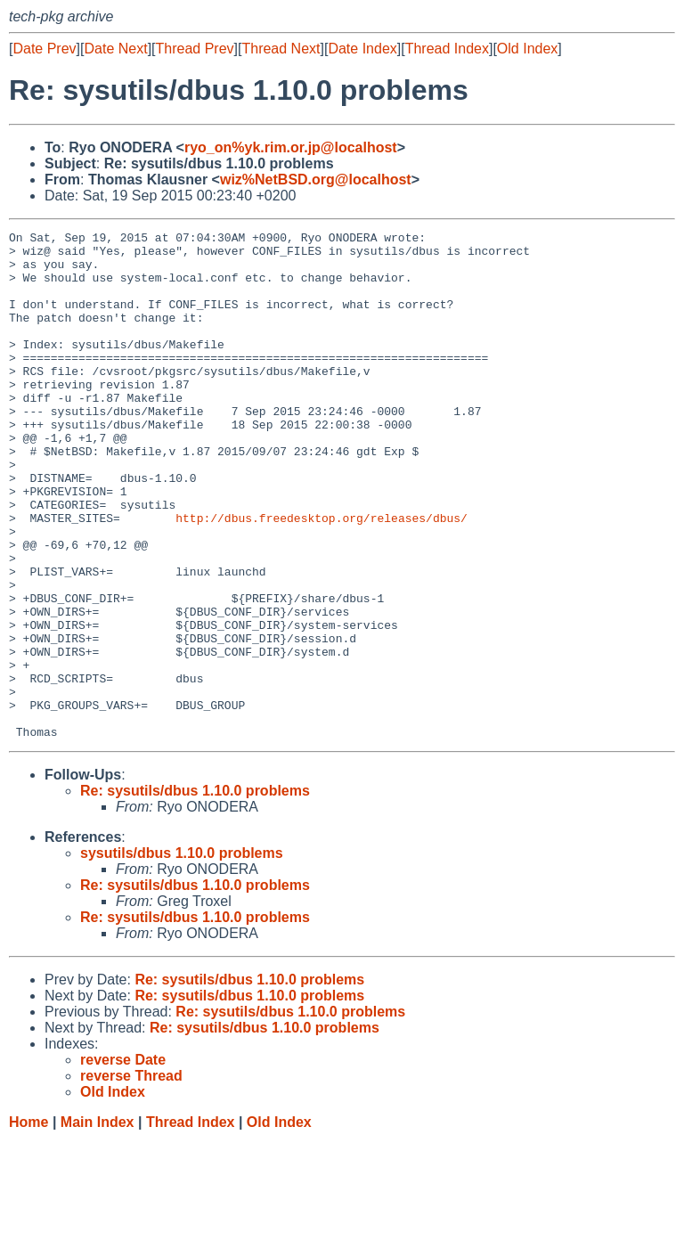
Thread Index (447, 48)
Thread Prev (195, 48)
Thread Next (280, 48)
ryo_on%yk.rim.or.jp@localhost (290, 147)
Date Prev (44, 48)
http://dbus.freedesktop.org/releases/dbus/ (321, 576)
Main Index (97, 1223)
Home (28, 1223)
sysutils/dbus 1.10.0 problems (181, 954)
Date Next (115, 48)
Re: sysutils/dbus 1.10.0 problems (195, 892)
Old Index (527, 48)
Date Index (362, 48)
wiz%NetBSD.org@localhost (315, 179)
